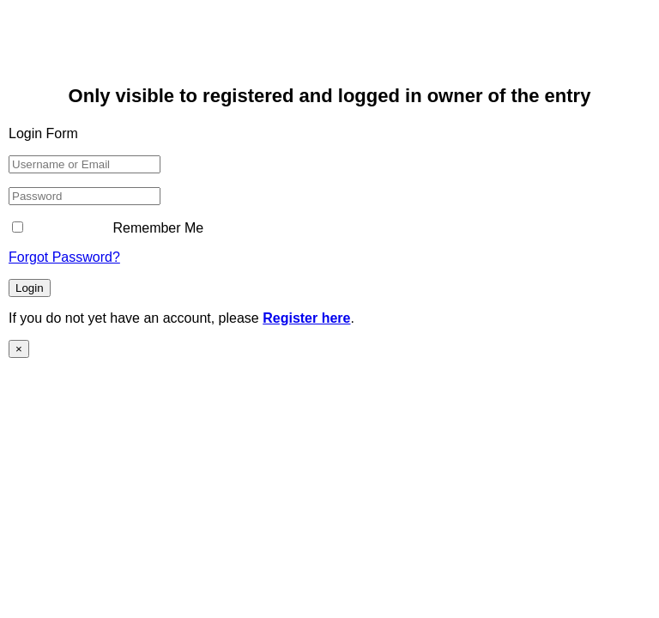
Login (29, 288)
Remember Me (107, 228)
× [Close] (18, 348)
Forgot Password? (64, 257)
